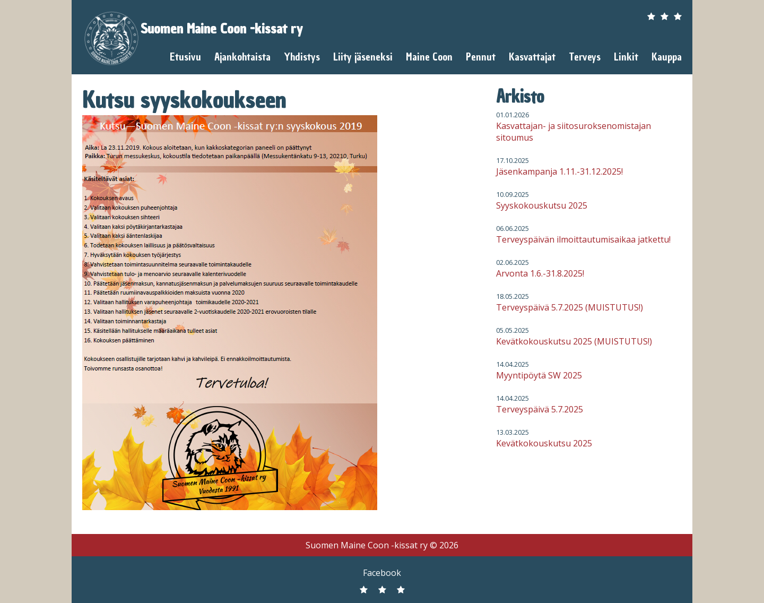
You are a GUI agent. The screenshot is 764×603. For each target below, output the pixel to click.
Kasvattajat (532, 57)
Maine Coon (429, 57)
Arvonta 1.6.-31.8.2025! (540, 273)
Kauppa (667, 57)
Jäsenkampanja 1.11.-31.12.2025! (559, 171)
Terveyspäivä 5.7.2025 (539, 409)
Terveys (585, 57)
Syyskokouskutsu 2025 (541, 205)
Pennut (481, 57)
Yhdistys (302, 57)
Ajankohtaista (242, 57)
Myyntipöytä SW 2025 (539, 375)
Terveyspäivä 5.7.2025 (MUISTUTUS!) (569, 307)
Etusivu (185, 57)
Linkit (626, 57)
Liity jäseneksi (363, 57)
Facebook (382, 573)
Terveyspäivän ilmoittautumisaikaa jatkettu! (583, 239)
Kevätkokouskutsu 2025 (544, 443)
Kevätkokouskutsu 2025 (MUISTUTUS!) (574, 341)
